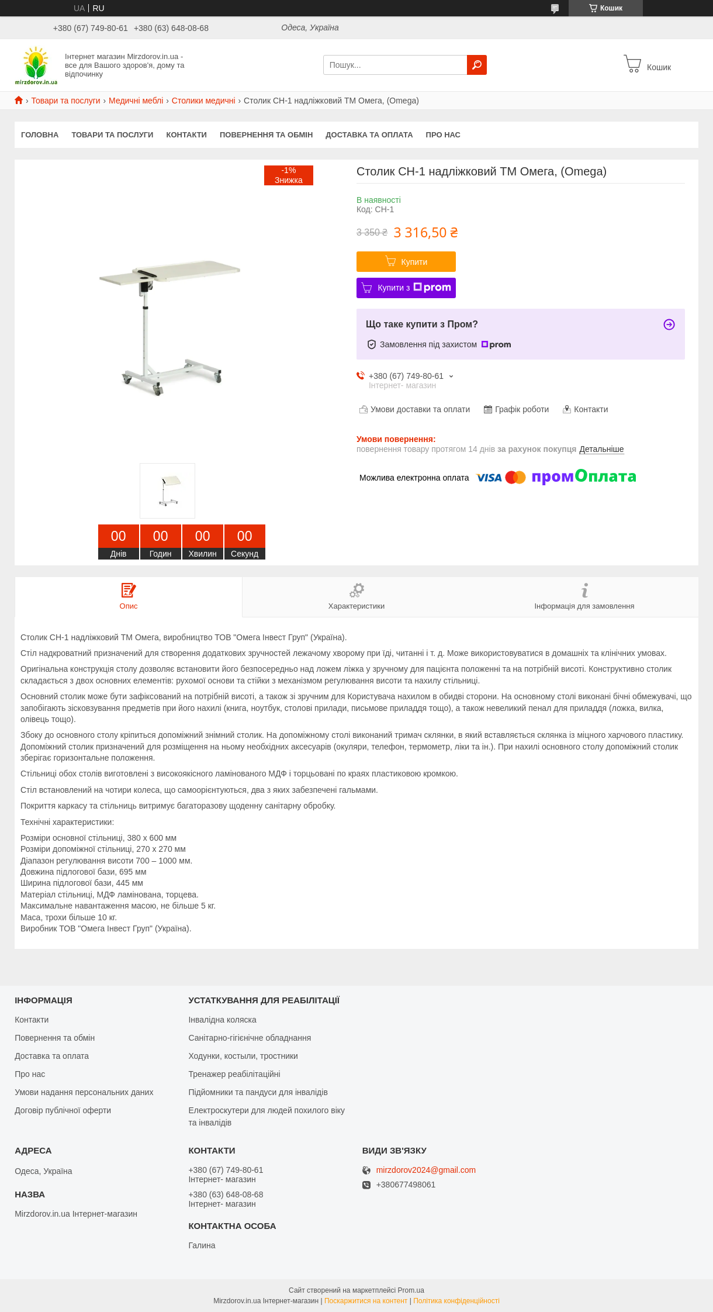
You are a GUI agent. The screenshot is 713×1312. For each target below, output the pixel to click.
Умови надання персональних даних (84, 1092)
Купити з (414, 287)
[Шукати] (477, 65)
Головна (39, 134)
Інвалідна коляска (222, 1019)
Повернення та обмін (266, 134)
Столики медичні (204, 100)
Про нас (443, 134)
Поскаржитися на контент (365, 1301)
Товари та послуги (65, 100)
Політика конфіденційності (456, 1301)
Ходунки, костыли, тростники (243, 1056)
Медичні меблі (136, 100)
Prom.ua (411, 1290)
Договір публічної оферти (63, 1110)
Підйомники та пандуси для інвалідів (257, 1092)
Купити (415, 262)
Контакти (186, 134)
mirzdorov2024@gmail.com (426, 1170)
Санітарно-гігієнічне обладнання (249, 1037)
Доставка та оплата (369, 134)
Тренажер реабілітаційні (234, 1074)
